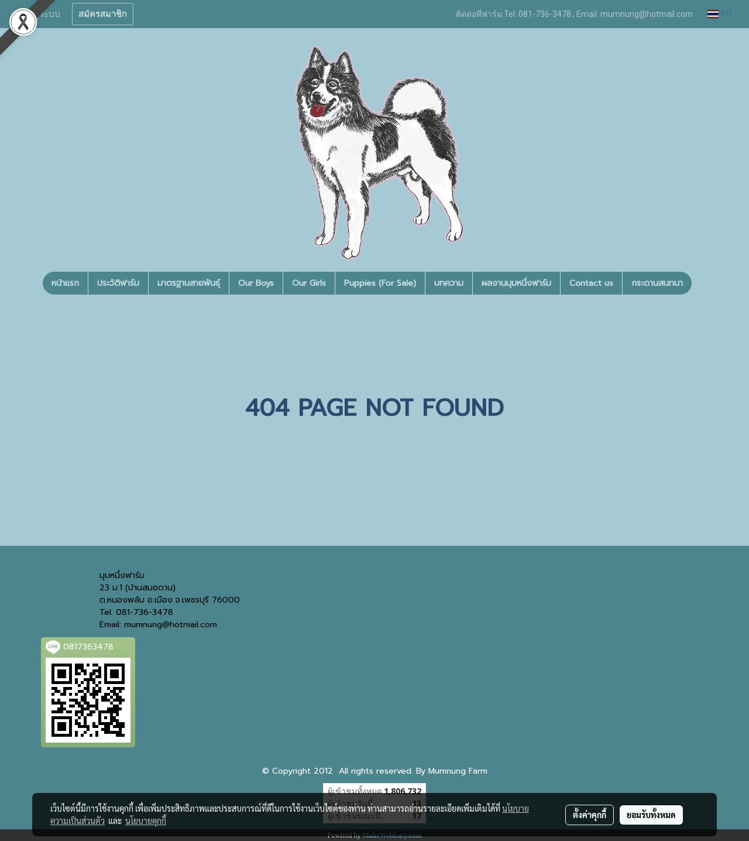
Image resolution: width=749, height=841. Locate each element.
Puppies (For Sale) (380, 283)
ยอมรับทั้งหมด (651, 814)
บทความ (448, 283)
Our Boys (256, 283)
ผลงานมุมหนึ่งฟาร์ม (516, 283)
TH (719, 13)
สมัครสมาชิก (102, 14)
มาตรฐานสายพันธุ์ (188, 283)
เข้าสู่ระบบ (40, 14)
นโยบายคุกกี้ (145, 820)
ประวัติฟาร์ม (118, 283)
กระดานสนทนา (657, 283)
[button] (702, 283)
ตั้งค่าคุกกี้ (589, 814)
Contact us (591, 283)
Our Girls (309, 283)
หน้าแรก (65, 283)
